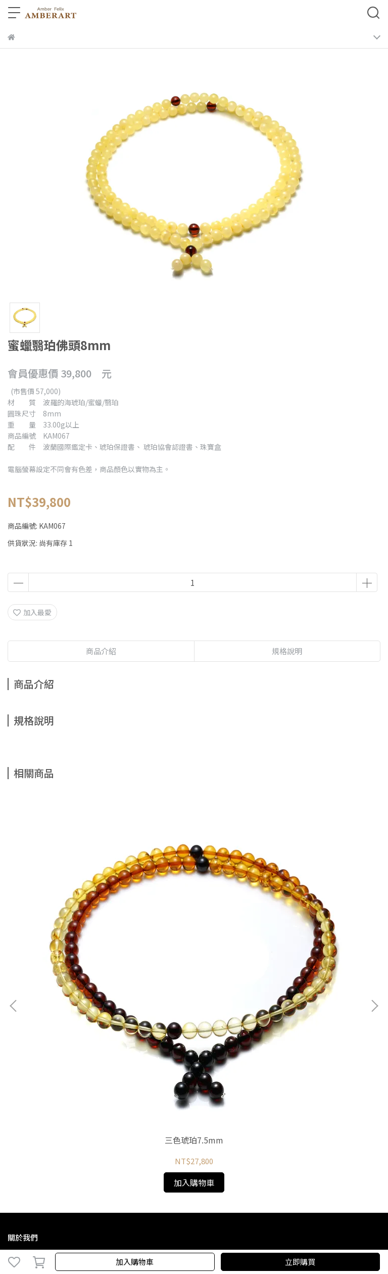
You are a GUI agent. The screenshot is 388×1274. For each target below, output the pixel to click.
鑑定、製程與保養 (102, 1020)
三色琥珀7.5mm (76, 905)
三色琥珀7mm (194, 905)
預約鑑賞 (150, 1020)
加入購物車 (135, 1261)
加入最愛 (32, 612)
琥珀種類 (55, 1020)
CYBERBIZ (218, 1235)
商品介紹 (101, 651)
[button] (374, 888)
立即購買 (300, 1261)
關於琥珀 (22, 1020)
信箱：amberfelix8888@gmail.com (66, 1092)
